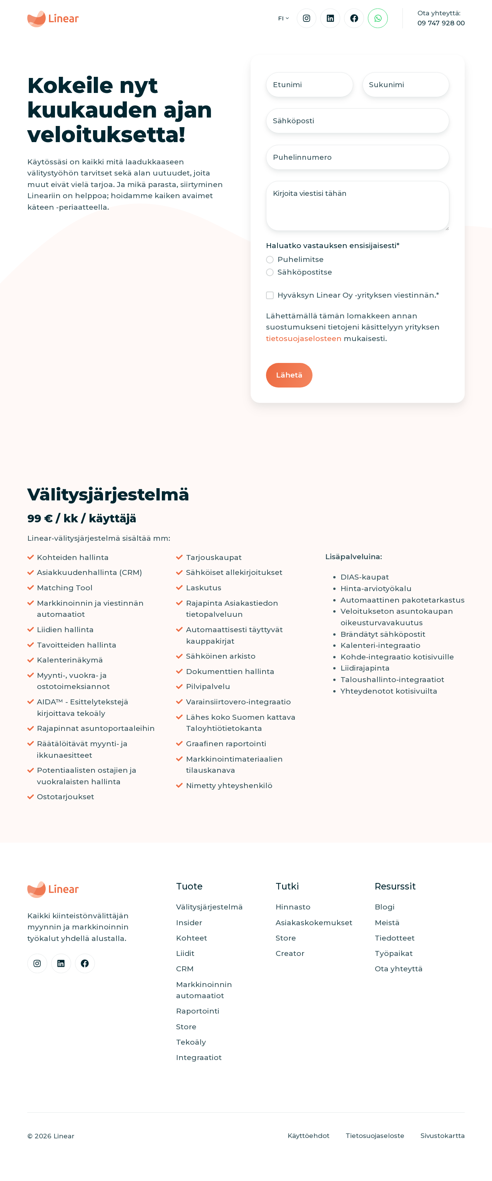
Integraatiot (199, 1059)
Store (186, 1028)
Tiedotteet (395, 939)
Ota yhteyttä (399, 970)
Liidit (185, 955)
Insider (189, 923)
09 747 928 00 (441, 23)
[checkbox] (357, 267)
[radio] (357, 261)
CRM (185, 970)
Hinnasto (293, 908)
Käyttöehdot (308, 1137)
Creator (290, 955)
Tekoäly (191, 1043)
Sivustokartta (443, 1137)
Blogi (385, 908)
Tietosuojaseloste (375, 1137)
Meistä (387, 923)
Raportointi (197, 1012)
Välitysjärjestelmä (209, 908)
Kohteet (191, 939)
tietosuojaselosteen (304, 340)
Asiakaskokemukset (314, 923)
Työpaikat (394, 955)
